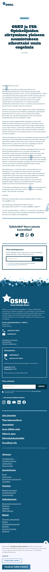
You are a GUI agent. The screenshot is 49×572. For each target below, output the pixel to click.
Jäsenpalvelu (7, 464)
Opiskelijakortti (8, 459)
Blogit (4, 475)
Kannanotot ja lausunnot (11, 479)
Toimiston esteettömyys (9, 344)
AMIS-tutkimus (7, 511)
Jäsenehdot (8, 425)
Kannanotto (24, 18)
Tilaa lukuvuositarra (12, 420)
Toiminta (6, 486)
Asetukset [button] (5, 556)
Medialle (5, 527)
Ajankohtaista (9, 470)
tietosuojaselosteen (13, 264)
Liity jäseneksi (9, 416)
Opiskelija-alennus (9, 461)
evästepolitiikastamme (9, 552)
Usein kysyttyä (7, 466)
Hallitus (5, 522)
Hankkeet (5, 509)
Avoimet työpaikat (9, 529)
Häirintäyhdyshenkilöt (13, 438)
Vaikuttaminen (9, 499)
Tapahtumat (6, 477)
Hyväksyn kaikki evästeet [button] (16, 567)
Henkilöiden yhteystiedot (9, 340)
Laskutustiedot (6, 342)
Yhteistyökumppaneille (11, 524)
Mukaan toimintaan (9, 490)
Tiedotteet (6, 482)
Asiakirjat (5, 531)
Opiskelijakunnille (9, 493)
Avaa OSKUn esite (11, 429)
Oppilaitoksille (7, 495)
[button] (46, 543)
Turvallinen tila (9, 443)
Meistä (5, 515)
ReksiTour (6, 506)
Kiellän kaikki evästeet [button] (12, 560)
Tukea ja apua (9, 434)
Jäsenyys (6, 455)
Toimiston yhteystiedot (10, 519)
